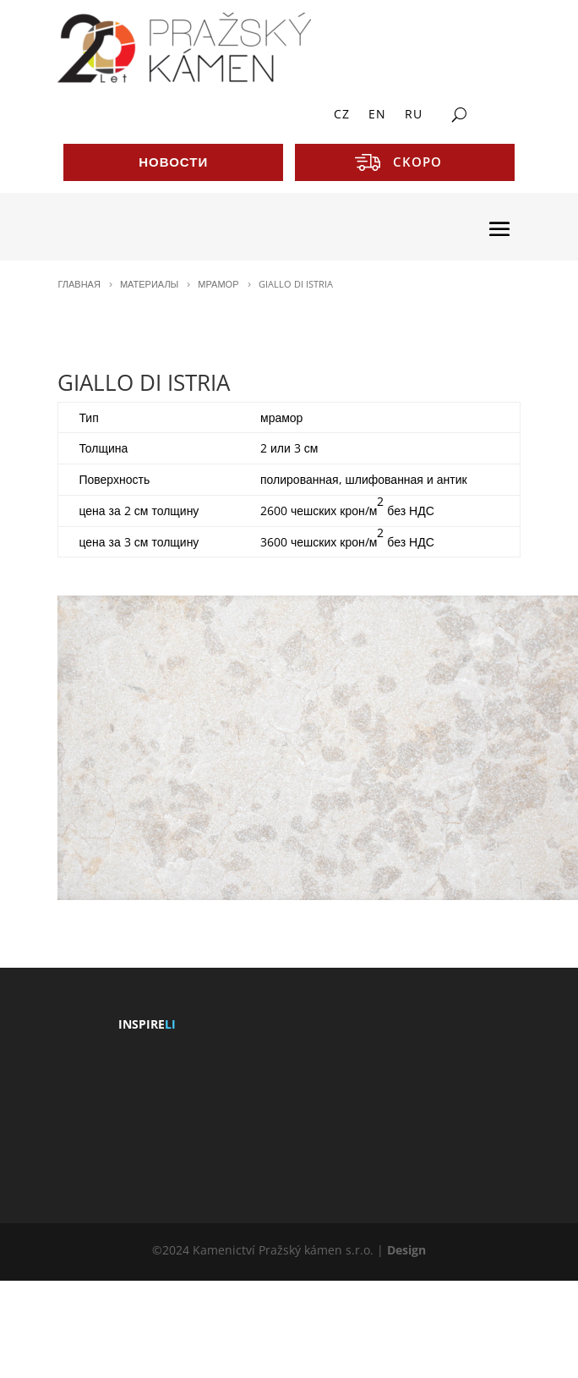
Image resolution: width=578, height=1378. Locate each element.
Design (406, 1250)
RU (414, 115)
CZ (342, 115)
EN (377, 115)
